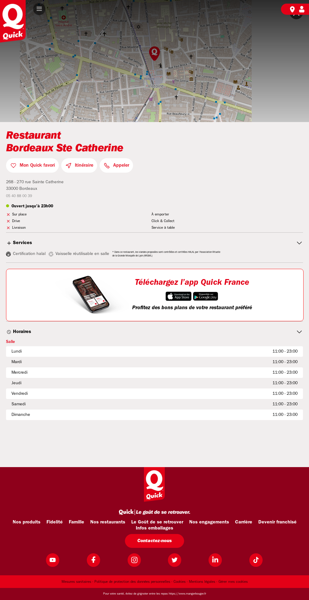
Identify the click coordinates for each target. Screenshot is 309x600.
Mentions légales (202, 582)
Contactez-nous (154, 541)
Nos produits (26, 522)
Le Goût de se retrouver (157, 522)
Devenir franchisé (277, 522)
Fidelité (54, 522)
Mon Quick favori (37, 165)
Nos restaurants (107, 522)
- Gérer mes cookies (232, 582)
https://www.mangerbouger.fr (187, 593)
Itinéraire (84, 165)
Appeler (121, 165)
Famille (76, 522)
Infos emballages (154, 528)
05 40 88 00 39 (19, 196)
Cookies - (181, 582)
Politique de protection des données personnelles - (133, 582)
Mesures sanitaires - (77, 582)
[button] (39, 9)
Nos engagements (209, 522)
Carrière (243, 522)
